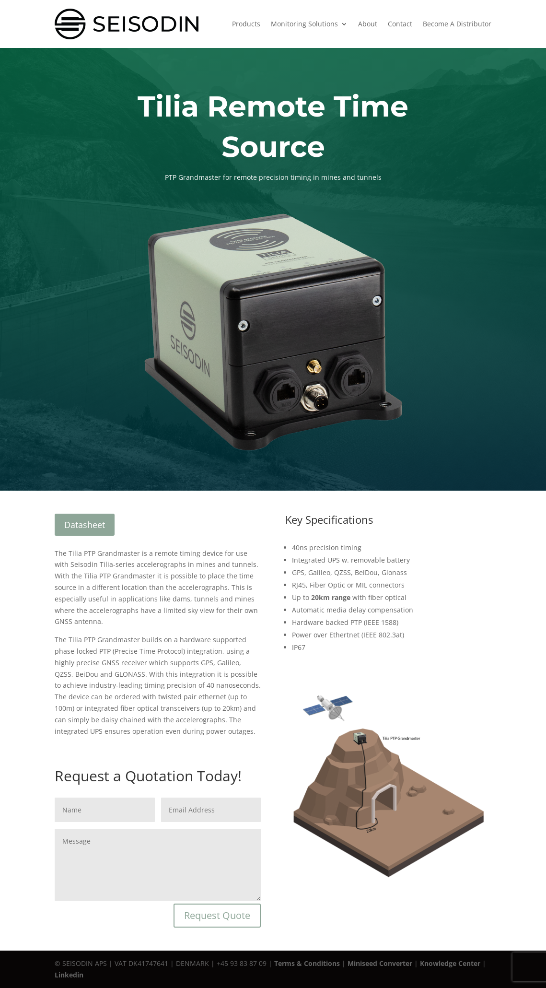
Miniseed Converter (380, 963)
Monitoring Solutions (304, 23)
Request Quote (217, 915)
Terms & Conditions (307, 963)
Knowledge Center (450, 963)
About (367, 23)
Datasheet (84, 524)
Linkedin (69, 974)
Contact (400, 23)
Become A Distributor (457, 23)
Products (246, 23)
